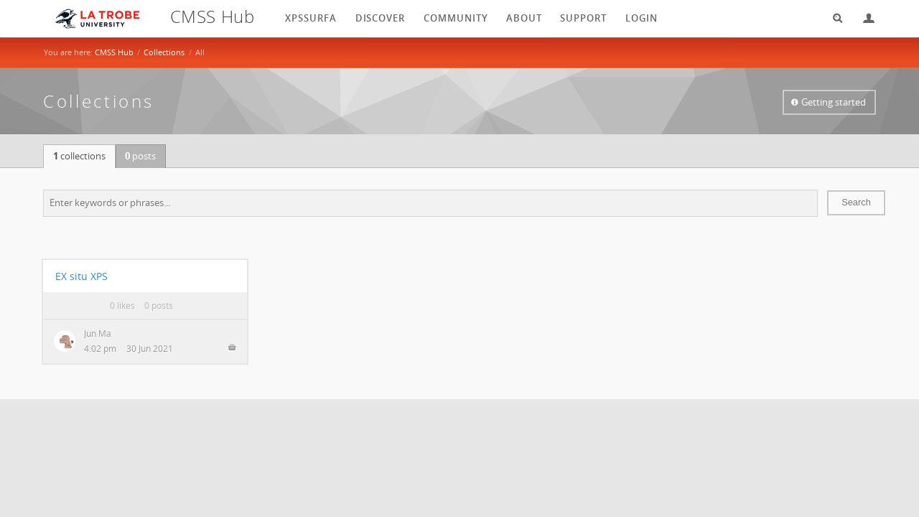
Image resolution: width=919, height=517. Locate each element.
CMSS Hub (114, 52)
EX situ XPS (81, 276)
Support (583, 17)
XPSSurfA (311, 17)
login (641, 17)
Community (456, 17)
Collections (164, 52)
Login (863, 18)
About (524, 17)
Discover (380, 17)
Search (833, 18)
